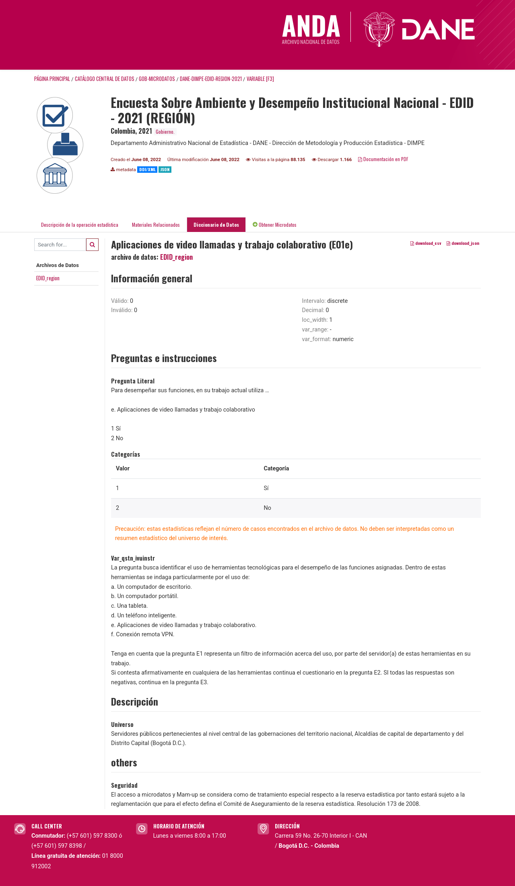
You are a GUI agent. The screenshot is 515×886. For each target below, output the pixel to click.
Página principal (52, 79)
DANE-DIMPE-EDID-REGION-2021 (211, 79)
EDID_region (48, 278)
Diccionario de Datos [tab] (216, 224)
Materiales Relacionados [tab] (156, 224)
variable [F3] (260, 79)
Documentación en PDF (383, 158)
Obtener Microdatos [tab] (275, 224)
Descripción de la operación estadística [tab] (79, 224)
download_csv (425, 243)
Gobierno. (165, 131)
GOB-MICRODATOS (157, 79)
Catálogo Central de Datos (104, 79)
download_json (463, 243)
